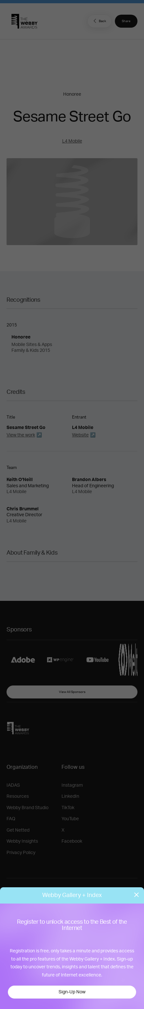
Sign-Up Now (72, 992)
